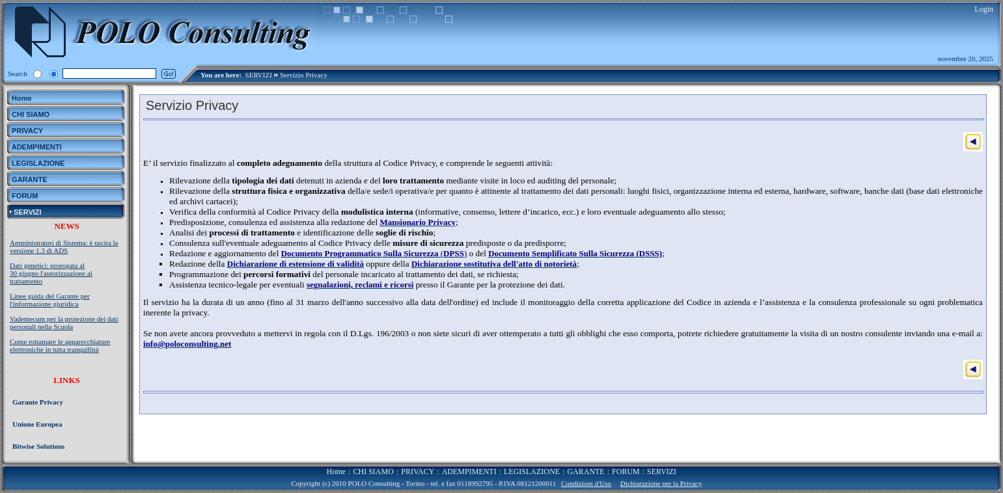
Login (983, 9)
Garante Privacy (37, 402)
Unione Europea (37, 424)
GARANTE (585, 471)
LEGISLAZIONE (532, 471)
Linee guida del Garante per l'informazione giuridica (50, 300)
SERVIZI (258, 75)
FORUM (626, 471)
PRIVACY (417, 471)
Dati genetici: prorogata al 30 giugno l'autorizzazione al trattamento (51, 273)
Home (336, 471)
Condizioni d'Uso (586, 483)
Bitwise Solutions (38, 446)
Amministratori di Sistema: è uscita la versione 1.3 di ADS (64, 246)
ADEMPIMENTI (469, 471)
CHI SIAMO (373, 471)
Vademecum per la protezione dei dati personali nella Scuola (64, 322)
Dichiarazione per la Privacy (661, 483)
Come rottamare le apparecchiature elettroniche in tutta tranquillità (60, 345)
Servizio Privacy (303, 75)
